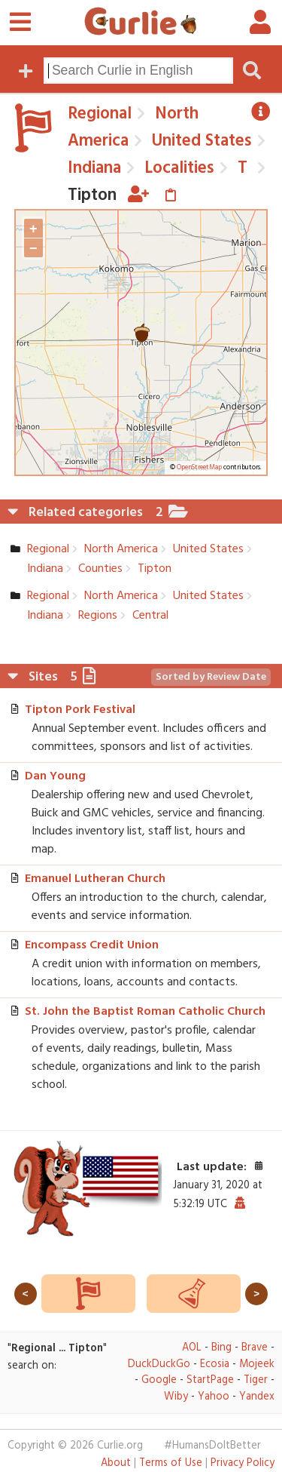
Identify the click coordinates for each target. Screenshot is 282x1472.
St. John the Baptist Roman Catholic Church (145, 1012)
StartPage (210, 1380)
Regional (100, 114)
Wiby (176, 1397)
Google (159, 1380)
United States (199, 141)
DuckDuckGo (159, 1364)
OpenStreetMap (199, 467)
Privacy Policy (242, 1463)
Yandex (256, 1397)
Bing (221, 1348)
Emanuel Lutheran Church (95, 879)
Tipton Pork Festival (80, 710)
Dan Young (55, 776)
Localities (177, 168)
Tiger (256, 1380)
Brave (254, 1348)
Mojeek (256, 1364)
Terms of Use (170, 1463)
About (116, 1463)
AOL (192, 1348)
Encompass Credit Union (92, 945)
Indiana (94, 168)
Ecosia (214, 1364)
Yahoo (213, 1397)
